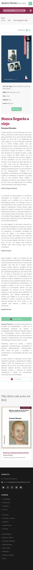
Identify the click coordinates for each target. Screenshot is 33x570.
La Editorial (6, 499)
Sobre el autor (16, 319)
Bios (9, 20)
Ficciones (6, 515)
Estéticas (6, 522)
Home (3, 20)
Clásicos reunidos (8, 555)
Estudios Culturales (9, 541)
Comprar (16, 109)
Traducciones (7, 525)
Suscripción (6, 502)
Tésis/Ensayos (7, 544)
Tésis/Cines (6, 548)
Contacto (6, 506)
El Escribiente (7, 534)
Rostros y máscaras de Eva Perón (16, 453)
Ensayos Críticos (26, 407)
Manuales (6, 551)
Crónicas (5, 529)
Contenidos (16, 379)
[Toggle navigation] (30, 3)
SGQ (4, 558)
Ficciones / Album (9, 518)
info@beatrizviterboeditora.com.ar (19, 482)
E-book (5, 509)
